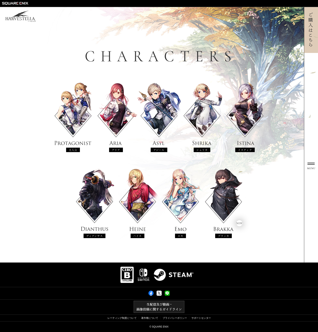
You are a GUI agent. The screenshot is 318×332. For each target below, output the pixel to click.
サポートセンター (201, 318)
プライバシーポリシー (175, 318)
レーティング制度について (122, 318)
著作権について (149, 318)
